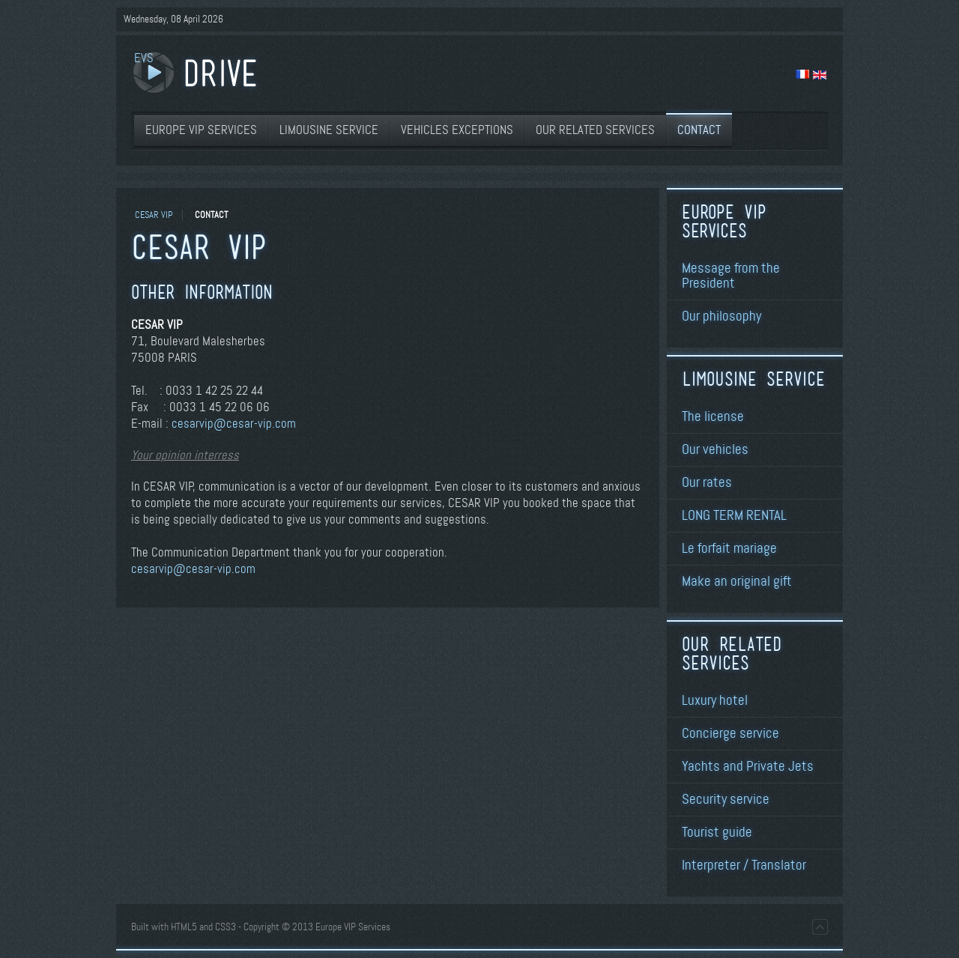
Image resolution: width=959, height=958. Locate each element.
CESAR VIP (153, 215)
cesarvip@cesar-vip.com (234, 423)
